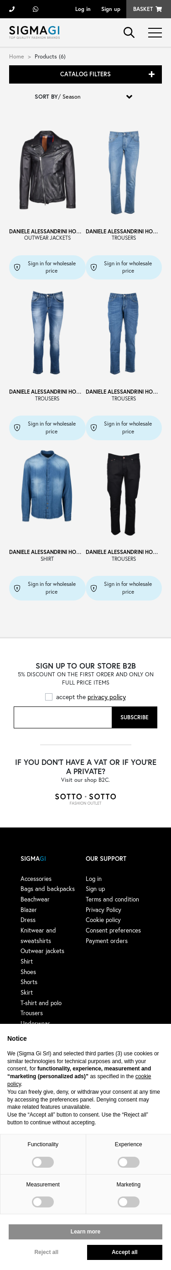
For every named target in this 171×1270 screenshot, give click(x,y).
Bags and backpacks (48, 889)
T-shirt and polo (41, 1003)
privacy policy (107, 696)
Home (16, 56)
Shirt (27, 961)
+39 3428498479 (35, 9)
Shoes (28, 972)
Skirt (27, 992)
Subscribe (134, 717)
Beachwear (35, 899)
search (129, 32)
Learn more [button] (85, 1231)
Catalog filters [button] (85, 74)
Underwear (35, 1023)
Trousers (32, 1013)
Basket (143, 8)
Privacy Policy (103, 910)
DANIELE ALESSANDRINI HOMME (48, 231)
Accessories (36, 879)
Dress (28, 920)
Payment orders (107, 941)
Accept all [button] (125, 1252)
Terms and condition (112, 899)
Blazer (29, 910)
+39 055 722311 (12, 9)
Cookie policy (103, 920)
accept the (91, 696)
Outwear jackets (42, 951)
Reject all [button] (46, 1252)
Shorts (29, 982)
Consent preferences (113, 930)
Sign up (110, 8)
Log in (83, 8)
